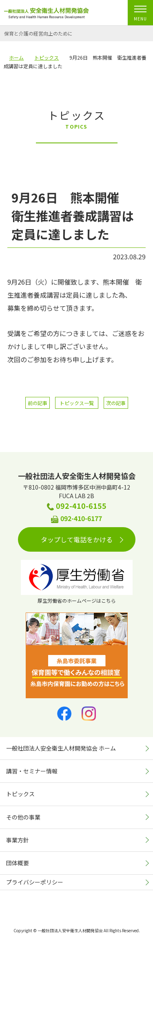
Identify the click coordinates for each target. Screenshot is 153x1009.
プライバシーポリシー (34, 882)
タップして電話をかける (82, 539)
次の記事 (116, 402)
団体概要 (17, 863)
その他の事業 (23, 817)
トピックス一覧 (77, 402)
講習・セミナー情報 (32, 771)
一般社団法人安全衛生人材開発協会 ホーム (61, 748)
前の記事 (37, 402)
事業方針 (17, 840)
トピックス (20, 794)
